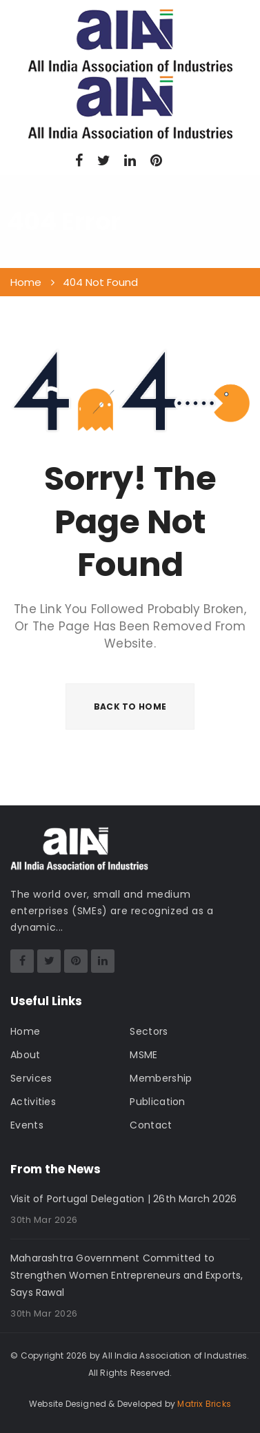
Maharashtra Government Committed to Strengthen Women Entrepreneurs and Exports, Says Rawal (126, 1275)
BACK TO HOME (130, 706)
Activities (33, 1102)
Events (26, 1125)
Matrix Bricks (204, 1404)
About (25, 1055)
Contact (151, 1125)
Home (25, 1031)
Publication (157, 1102)
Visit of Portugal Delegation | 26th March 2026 (123, 1199)
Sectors (149, 1031)
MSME (143, 1055)
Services (31, 1078)
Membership (161, 1078)
